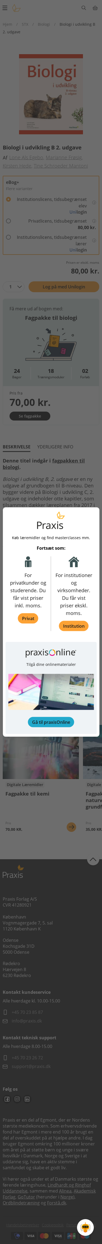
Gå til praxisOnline (51, 722)
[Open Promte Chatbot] (85, 1227)
